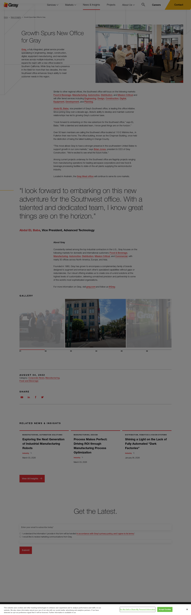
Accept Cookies (165, 609)
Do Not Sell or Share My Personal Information (137, 609)
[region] (95, 609)
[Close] (187, 609)
